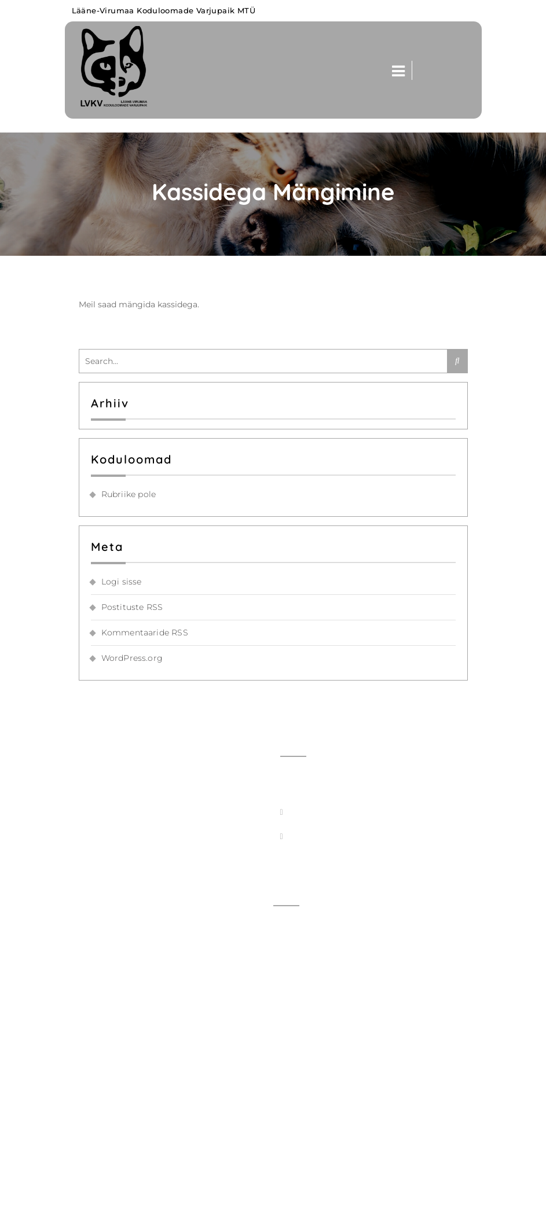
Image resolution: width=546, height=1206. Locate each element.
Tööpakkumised (312, 1067)
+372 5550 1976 (320, 857)
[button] (394, 70)
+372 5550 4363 (323, 833)
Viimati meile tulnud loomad (340, 972)
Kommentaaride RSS (144, 632)
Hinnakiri (298, 1043)
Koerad (294, 996)
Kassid (292, 1019)
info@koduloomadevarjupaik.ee (356, 809)
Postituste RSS (132, 607)
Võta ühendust (310, 948)
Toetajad (297, 1114)
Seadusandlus (308, 1138)
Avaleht (295, 925)
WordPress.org (132, 658)
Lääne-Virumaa (125, 1190)
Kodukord (300, 1091)
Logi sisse (121, 581)
